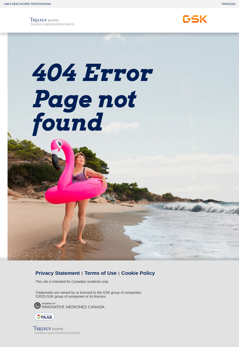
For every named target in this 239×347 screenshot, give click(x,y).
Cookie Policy (138, 273)
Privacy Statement (58, 273)
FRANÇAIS (228, 3)
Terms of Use (101, 273)
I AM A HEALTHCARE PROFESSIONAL (27, 3)
